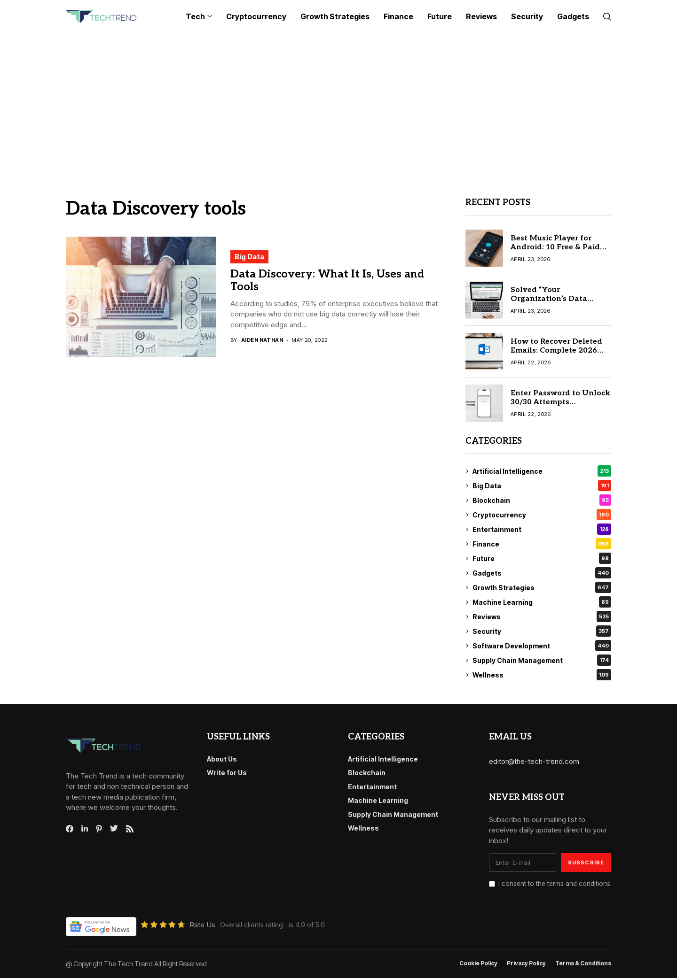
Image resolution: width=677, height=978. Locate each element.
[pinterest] (99, 828)
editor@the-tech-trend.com (534, 761)
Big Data (249, 256)
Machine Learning (541, 602)
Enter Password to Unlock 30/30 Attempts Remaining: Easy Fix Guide (560, 402)
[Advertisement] (338, 103)
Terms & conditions (583, 963)
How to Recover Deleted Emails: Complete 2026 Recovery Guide (556, 350)
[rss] (130, 828)
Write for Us (227, 773)
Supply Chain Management (541, 660)
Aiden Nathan (262, 340)
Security (541, 631)
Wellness (541, 674)
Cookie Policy (478, 963)
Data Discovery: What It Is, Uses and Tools (327, 281)
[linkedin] (84, 828)
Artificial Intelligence (541, 471)
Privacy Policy (526, 963)
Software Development (541, 645)
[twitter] (114, 828)
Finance (541, 543)
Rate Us (202, 924)
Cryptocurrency (541, 514)
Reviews (541, 616)
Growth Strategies (541, 587)
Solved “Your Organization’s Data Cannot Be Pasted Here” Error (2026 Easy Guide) (556, 303)
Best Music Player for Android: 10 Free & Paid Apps (555, 247)
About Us (222, 759)
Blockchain (541, 500)
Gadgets (541, 572)
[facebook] (69, 828)
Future (541, 558)
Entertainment (541, 529)
